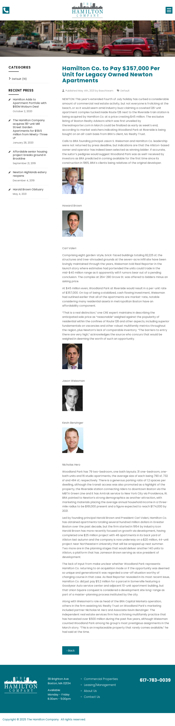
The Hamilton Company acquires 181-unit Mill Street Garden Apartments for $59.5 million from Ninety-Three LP (30, 129)
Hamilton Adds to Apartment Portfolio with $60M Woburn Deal (29, 103)
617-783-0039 (155, 680)
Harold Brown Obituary (28, 189)
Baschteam (106, 90)
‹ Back (71, 651)
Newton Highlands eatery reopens (30, 174)
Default (125, 90)
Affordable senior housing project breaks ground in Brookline (30, 155)
